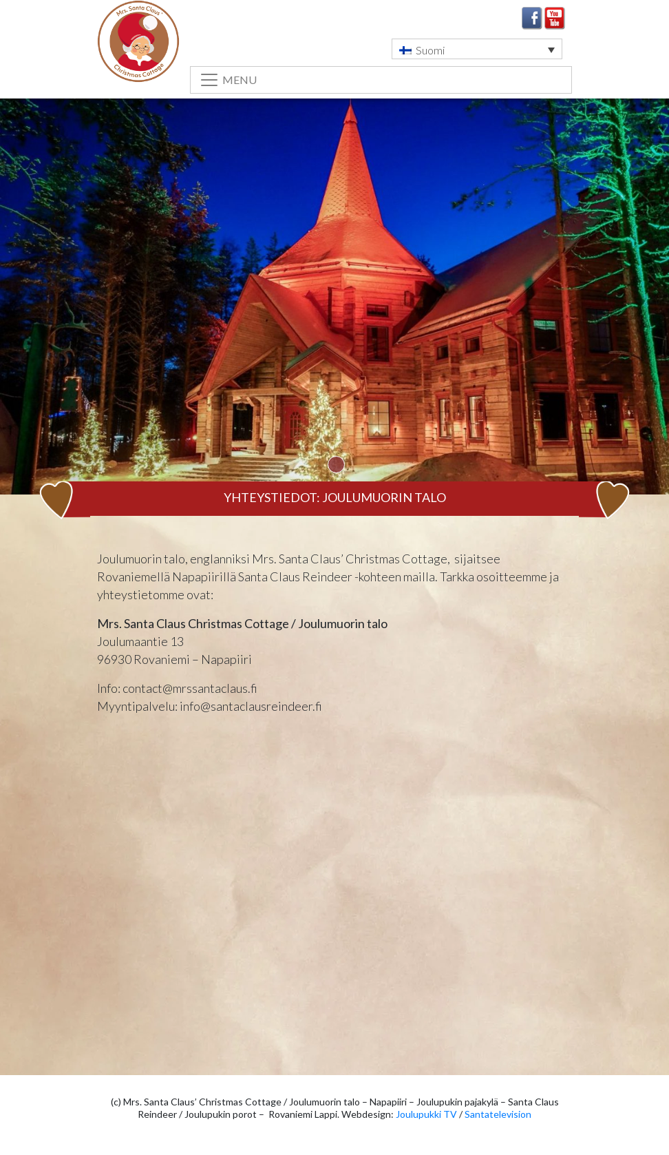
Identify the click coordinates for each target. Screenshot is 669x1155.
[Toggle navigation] (381, 80)
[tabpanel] (334, 317)
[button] (477, 49)
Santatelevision (498, 1114)
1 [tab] (336, 464)
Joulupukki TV (426, 1114)
